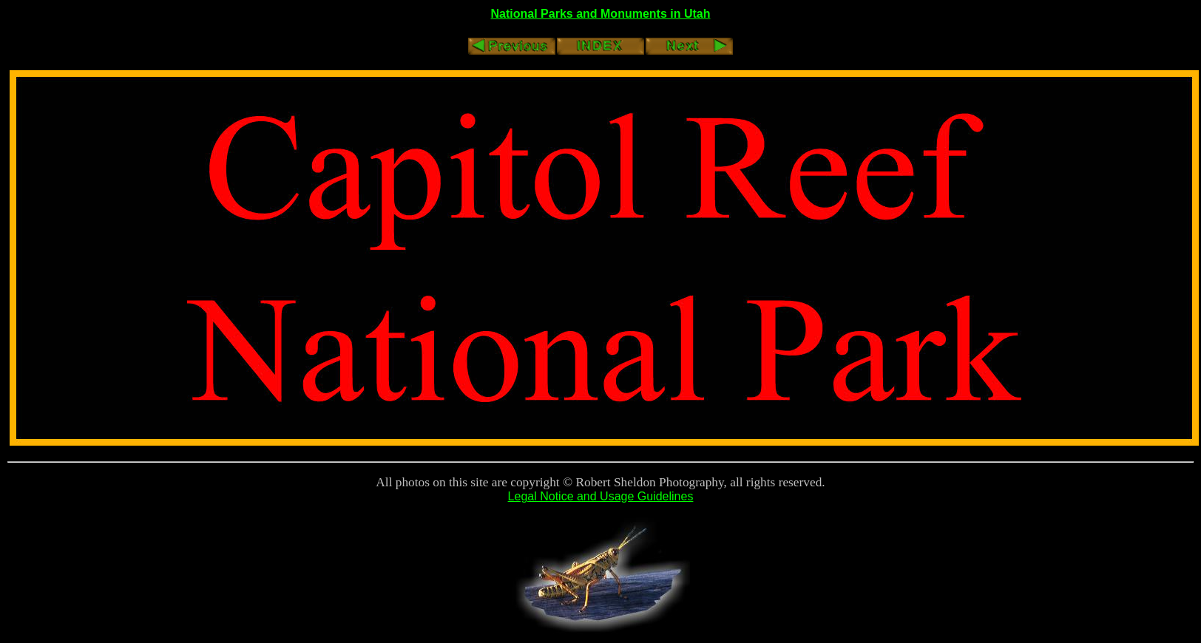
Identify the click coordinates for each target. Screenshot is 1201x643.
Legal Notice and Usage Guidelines (601, 496)
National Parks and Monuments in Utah (601, 13)
